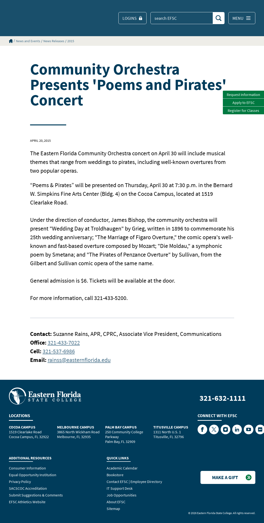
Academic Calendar (122, 468)
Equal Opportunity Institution (32, 474)
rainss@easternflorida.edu (79, 360)
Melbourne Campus (75, 427)
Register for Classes (243, 110)
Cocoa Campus (22, 427)
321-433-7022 (64, 342)
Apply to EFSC (243, 102)
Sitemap (113, 508)
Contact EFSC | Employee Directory (134, 481)
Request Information (243, 94)
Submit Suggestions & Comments (36, 495)
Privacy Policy (20, 481)
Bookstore (115, 474)
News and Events (28, 41)
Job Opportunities (121, 495)
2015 (70, 41)
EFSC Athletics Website (27, 501)
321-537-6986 (59, 351)
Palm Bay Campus (121, 427)
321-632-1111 (223, 398)
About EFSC (116, 501)
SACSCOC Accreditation (28, 488)
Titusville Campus (170, 427)
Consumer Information (27, 468)
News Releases (53, 41)
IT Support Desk (120, 488)
